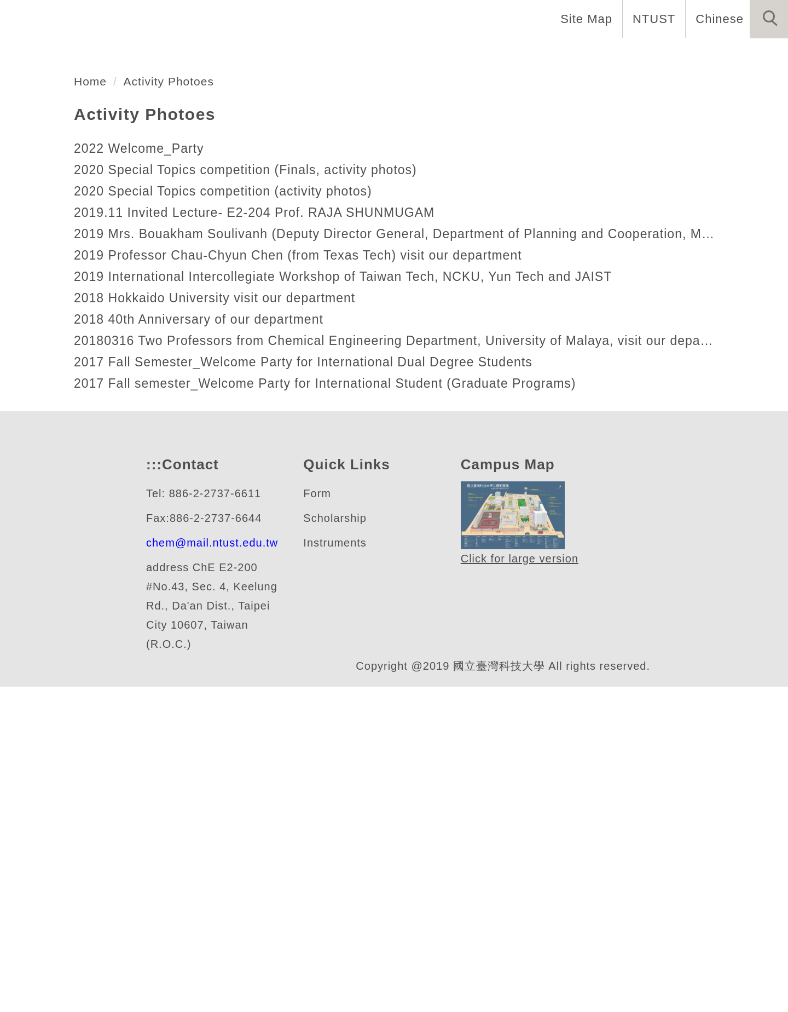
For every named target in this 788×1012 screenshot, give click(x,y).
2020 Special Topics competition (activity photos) (231, 488)
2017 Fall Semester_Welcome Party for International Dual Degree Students (309, 658)
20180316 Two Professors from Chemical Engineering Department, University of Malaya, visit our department (394, 637)
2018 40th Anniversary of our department (205, 616)
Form (317, 819)
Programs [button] (448, 55)
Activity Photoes (175, 378)
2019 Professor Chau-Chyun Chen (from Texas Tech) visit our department (303, 552)
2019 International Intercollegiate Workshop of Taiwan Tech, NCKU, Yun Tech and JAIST (349, 573)
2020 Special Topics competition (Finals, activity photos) (253, 466)
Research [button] (527, 55)
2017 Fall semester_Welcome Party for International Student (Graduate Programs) (332, 680)
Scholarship (336, 844)
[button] (769, 19)
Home (157, 55)
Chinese (719, 18)
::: (152, 790)
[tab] (399, 296)
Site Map (586, 18)
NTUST (654, 18)
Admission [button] (608, 55)
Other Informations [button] (719, 55)
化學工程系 (84, 253)
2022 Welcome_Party (140, 445)
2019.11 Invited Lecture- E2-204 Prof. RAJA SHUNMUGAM (252, 509)
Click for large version (520, 885)
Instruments (338, 868)
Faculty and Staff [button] (347, 55)
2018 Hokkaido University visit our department (223, 594)
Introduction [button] (236, 55)
